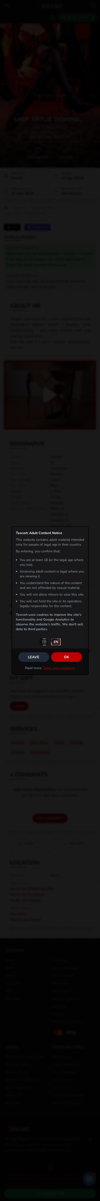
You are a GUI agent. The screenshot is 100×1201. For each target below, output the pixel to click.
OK (66, 657)
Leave (33, 657)
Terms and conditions (59, 668)
